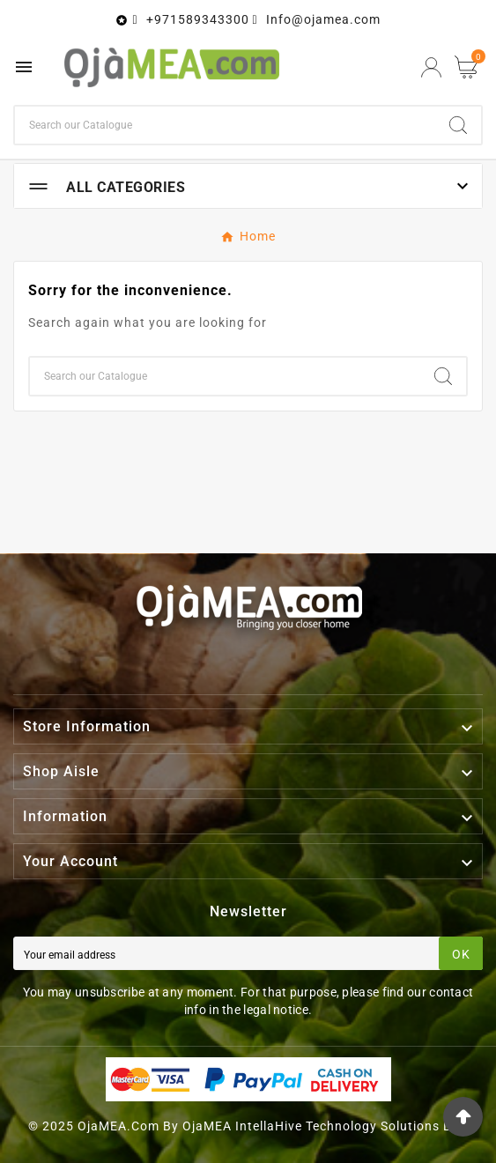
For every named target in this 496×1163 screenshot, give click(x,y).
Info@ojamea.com (323, 19)
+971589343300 (197, 19)
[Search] (225, 125)
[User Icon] (431, 67)
